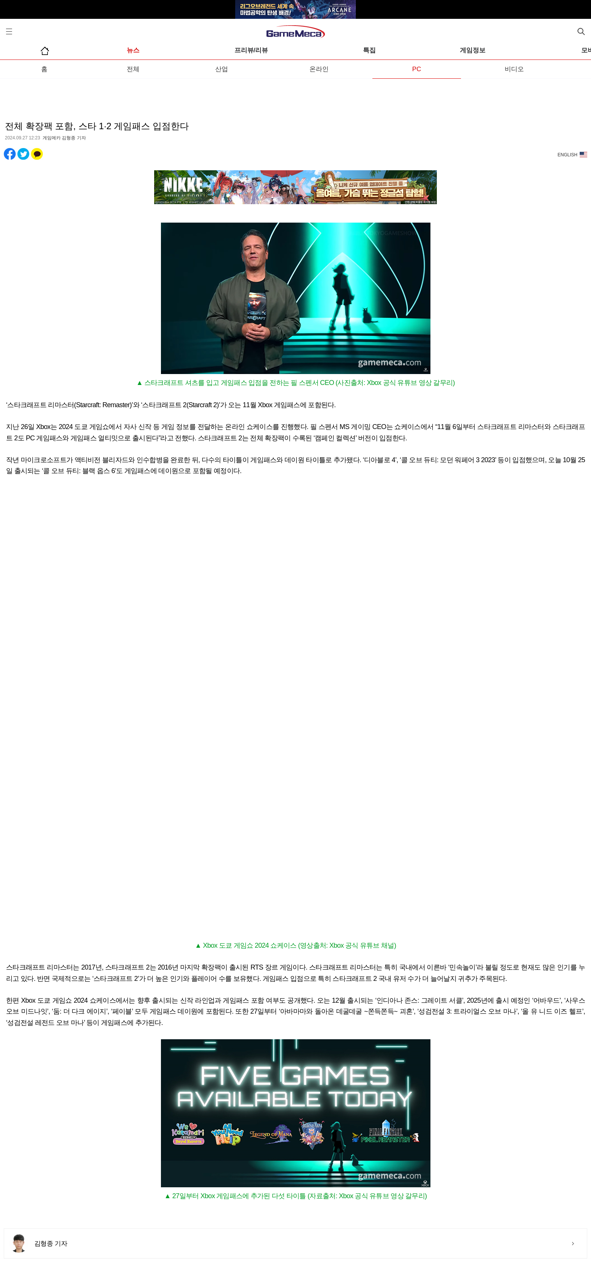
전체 (133, 69)
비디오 (514, 69)
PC (416, 69)
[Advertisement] (295, 94)
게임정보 (472, 50)
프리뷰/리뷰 (251, 50)
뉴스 (133, 50)
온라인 (319, 69)
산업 (221, 69)
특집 (369, 50)
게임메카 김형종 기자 (64, 137)
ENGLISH (567, 154)
